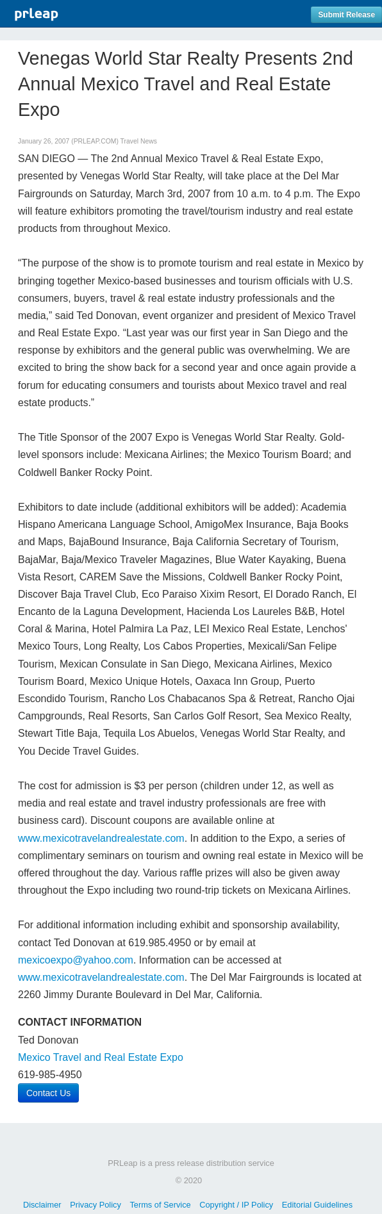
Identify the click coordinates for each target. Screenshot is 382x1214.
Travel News (138, 141)
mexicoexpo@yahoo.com (75, 960)
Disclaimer (42, 1205)
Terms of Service (159, 1205)
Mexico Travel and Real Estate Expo (100, 1057)
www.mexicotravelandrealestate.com (101, 838)
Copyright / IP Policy (236, 1205)
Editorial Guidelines (317, 1205)
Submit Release (346, 14)
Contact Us (48, 1093)
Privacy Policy (95, 1205)
